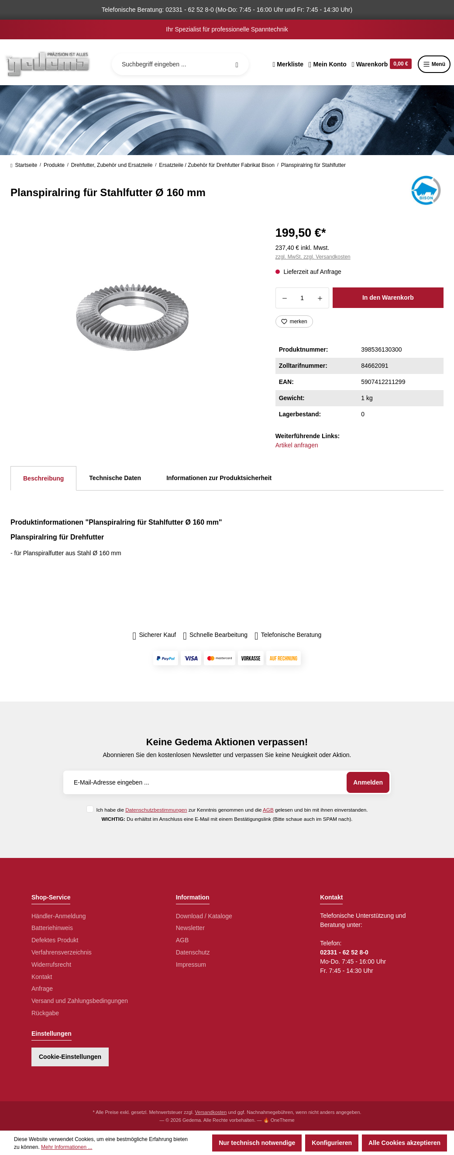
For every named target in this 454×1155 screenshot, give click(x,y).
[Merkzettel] (288, 64)
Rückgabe (45, 1013)
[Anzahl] (302, 297)
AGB (268, 810)
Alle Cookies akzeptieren (404, 1142)
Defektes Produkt (54, 940)
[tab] (43, 478)
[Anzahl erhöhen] (320, 297)
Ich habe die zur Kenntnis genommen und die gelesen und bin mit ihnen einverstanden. (232, 810)
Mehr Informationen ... (66, 1147)
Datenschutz (193, 952)
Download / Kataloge (204, 916)
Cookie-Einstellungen (70, 1056)
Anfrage (42, 988)
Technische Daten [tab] (115, 477)
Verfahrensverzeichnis (61, 952)
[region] (132, 317)
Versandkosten (211, 1112)
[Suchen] (237, 64)
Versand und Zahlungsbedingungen (79, 1000)
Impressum (191, 964)
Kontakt (41, 976)
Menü (434, 64)
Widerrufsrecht (51, 964)
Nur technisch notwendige (257, 1142)
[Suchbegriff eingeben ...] (180, 64)
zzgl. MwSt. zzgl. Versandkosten (313, 257)
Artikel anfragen (296, 445)
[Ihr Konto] (327, 64)
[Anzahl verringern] (284, 297)
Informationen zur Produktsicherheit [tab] (219, 477)
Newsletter (190, 927)
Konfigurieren (332, 1142)
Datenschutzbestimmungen (156, 810)
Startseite (23, 165)
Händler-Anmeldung (58, 916)
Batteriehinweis (52, 927)
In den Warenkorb (388, 297)
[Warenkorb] (381, 64)
